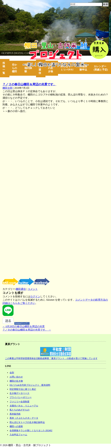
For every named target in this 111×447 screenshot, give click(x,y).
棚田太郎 (8, 88)
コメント (33, 289)
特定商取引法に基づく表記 (23, 389)
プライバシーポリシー (21, 397)
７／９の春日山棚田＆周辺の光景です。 (27, 329)
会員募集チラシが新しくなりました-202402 (31, 430)
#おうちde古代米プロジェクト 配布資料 (30, 385)
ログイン (35, 296)
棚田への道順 (16, 426)
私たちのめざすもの (19, 410)
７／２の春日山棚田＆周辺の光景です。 (29, 84)
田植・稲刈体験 (28, 68)
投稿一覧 (4, 68)
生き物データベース (19, 393)
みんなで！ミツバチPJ (67, 68)
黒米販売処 (15, 414)
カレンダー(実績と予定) (101, 68)
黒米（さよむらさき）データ (24, 418)
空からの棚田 (14, 68)
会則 (12, 372)
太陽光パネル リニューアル (24, 405)
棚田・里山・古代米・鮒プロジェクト (21, 43)
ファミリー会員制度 (19, 401)
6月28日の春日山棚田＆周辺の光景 (24, 326)
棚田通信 (40, 68)
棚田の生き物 (50, 68)
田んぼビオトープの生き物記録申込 (27, 422)
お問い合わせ (16, 377)
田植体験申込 (85, 68)
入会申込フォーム (18, 434)
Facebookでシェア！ (22, 323)
